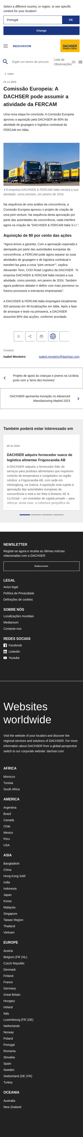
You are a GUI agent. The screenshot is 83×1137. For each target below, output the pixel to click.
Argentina (9, 807)
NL (24, 957)
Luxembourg (11, 1019)
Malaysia (9, 907)
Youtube (11, 658)
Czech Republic (14, 963)
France (8, 982)
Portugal (9, 1044)
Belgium (8, 957)
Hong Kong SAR (14, 876)
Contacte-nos (12, 628)
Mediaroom (22, 46)
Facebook (12, 645)
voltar (8, 74)
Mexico (8, 832)
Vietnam (8, 932)
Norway (8, 1032)
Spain (7, 1063)
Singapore (10, 913)
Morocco (9, 776)
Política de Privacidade (18, 593)
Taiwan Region (13, 920)
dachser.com (55, 751)
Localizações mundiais (18, 616)
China (7, 869)
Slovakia (9, 1057)
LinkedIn (11, 651)
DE (30, 1019)
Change (41, 30)
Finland (8, 976)
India (6, 882)
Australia (9, 1100)
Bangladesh (11, 863)
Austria (8, 951)
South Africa (11, 789)
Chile (6, 826)
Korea (7, 901)
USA (6, 845)
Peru (6, 839)
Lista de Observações (64, 62)
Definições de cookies (18, 599)
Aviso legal (10, 587)
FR (18, 957)
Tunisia (8, 783)
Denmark (9, 969)
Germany (9, 988)
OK (71, 19)
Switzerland (11, 1076)
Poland (8, 1038)
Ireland (8, 1007)
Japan (7, 895)
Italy (6, 1013)
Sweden (8, 1070)
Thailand (9, 926)
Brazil (7, 814)
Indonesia (10, 888)
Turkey (8, 1082)
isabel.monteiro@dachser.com (59, 356)
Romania (9, 1051)
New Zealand (12, 1107)
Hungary (9, 1001)
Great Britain (11, 994)
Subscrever (41, 566)
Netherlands (11, 1026)
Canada (8, 820)
